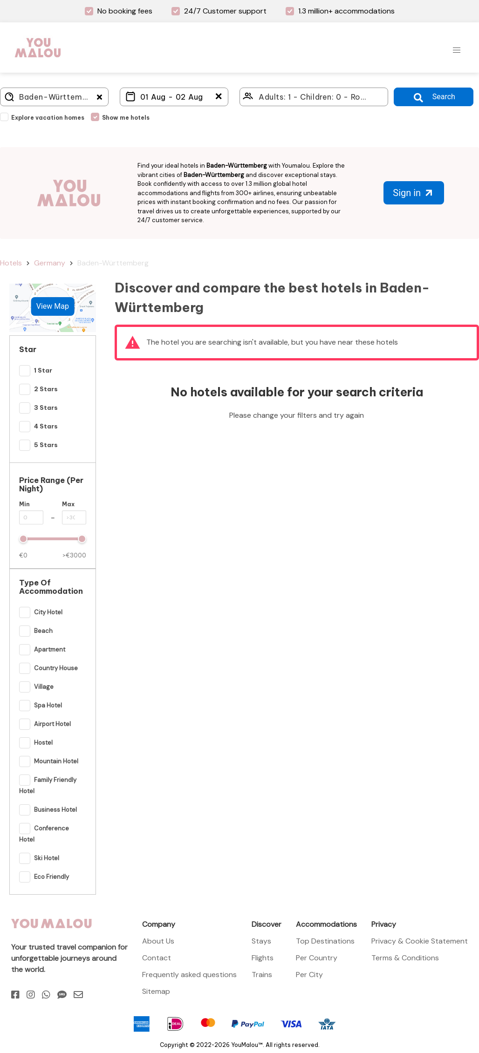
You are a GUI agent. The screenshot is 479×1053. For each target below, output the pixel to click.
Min (24, 504)
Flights (263, 958)
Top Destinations (325, 941)
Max (68, 504)
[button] (457, 50)
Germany (49, 263)
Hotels (11, 263)
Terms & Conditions (405, 958)
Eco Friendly (51, 877)
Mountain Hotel (56, 762)
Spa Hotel (48, 706)
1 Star (43, 370)
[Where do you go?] (54, 97)
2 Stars (46, 389)
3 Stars (46, 408)
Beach (43, 631)
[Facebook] (15, 995)
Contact (156, 958)
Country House (56, 669)
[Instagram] (31, 995)
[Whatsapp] (46, 995)
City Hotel (48, 613)
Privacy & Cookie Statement (419, 941)
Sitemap (156, 991)
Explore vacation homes (47, 117)
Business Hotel (55, 810)
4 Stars (46, 426)
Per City (309, 974)
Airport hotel (52, 724)
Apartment (49, 650)
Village (44, 687)
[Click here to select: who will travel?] (314, 97)
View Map (52, 306)
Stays (261, 941)
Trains (262, 974)
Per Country (316, 958)
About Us (158, 941)
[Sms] (62, 995)
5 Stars (46, 445)
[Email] (78, 995)
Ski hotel (46, 859)
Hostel (43, 743)
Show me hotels (126, 117)
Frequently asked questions (189, 974)
